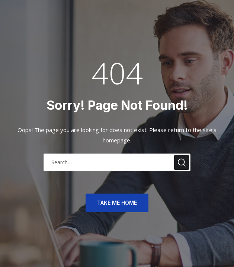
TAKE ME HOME (117, 203)
